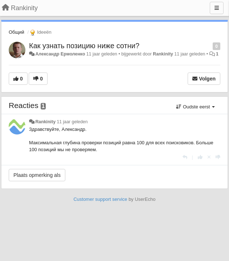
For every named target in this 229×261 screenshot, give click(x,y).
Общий (16, 32)
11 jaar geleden (72, 121)
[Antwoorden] (185, 157)
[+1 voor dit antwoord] (200, 157)
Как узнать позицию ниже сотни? (84, 46)
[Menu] (217, 8)
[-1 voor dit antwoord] (218, 157)
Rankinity (163, 54)
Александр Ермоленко (60, 54)
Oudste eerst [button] (195, 106)
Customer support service (100, 199)
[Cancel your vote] (209, 157)
